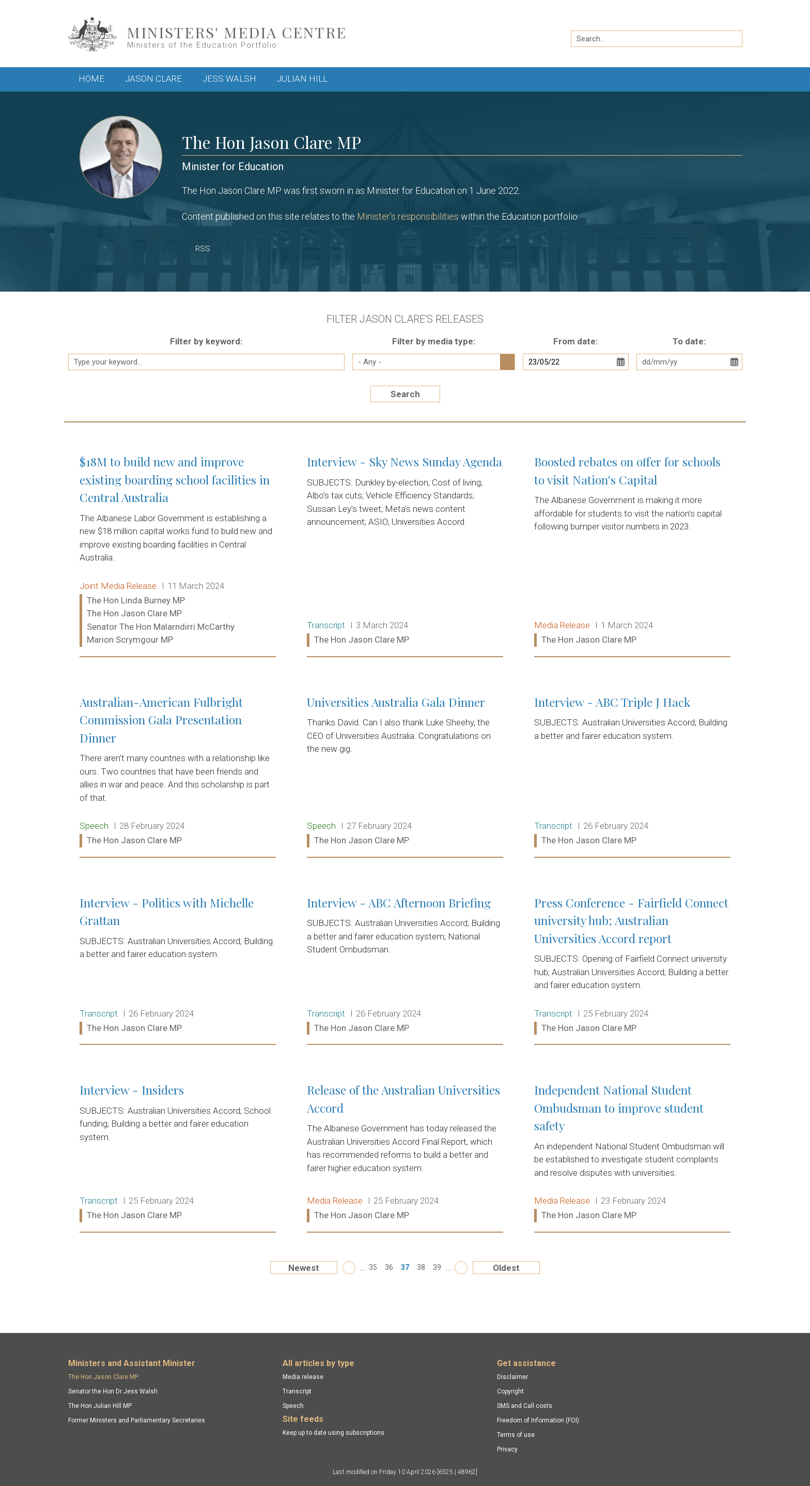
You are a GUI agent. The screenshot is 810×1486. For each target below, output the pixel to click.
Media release (303, 1377)
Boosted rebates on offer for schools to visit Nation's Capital (632, 551)
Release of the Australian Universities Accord (405, 1153)
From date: (575, 341)
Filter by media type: (433, 341)
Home (91, 78)
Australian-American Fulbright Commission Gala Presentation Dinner (177, 772)
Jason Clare (153, 78)
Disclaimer (512, 1377)
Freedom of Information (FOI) (538, 1420)
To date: (689, 341)
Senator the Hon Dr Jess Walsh (113, 1391)
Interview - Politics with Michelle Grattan (177, 965)
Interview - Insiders (177, 1153)
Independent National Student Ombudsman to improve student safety (632, 1153)
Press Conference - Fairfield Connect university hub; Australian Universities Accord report (632, 965)
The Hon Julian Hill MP (100, 1405)
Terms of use (516, 1434)
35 (373, 1267)
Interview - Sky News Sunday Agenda (405, 551)
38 (421, 1267)
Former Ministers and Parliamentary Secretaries (136, 1420)
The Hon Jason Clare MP (103, 1377)
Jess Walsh (229, 78)
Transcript (297, 1391)
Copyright (510, 1391)
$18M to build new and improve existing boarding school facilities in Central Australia (177, 551)
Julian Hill (302, 78)
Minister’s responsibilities (408, 216)
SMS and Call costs (524, 1405)
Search (405, 394)
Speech (293, 1405)
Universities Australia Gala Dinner (405, 772)
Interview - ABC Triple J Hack (632, 772)
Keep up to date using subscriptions (333, 1432)
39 (437, 1267)
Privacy (507, 1449)
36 (389, 1267)
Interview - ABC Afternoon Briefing (405, 965)
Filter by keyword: (206, 341)
